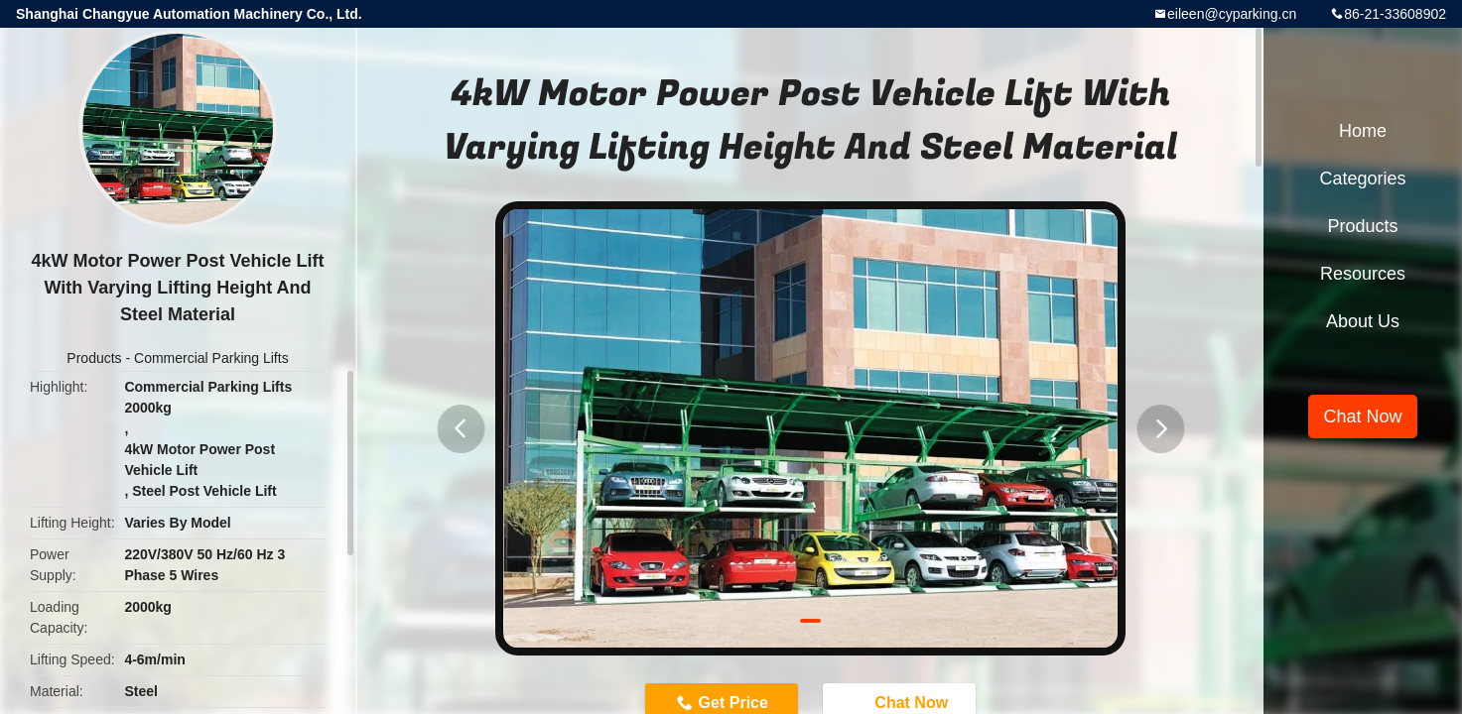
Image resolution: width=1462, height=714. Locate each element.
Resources (1362, 274)
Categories (1362, 178)
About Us (1362, 321)
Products (93, 358)
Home (1363, 131)
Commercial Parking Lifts (211, 358)
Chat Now (1362, 416)
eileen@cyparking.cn (1231, 14)
